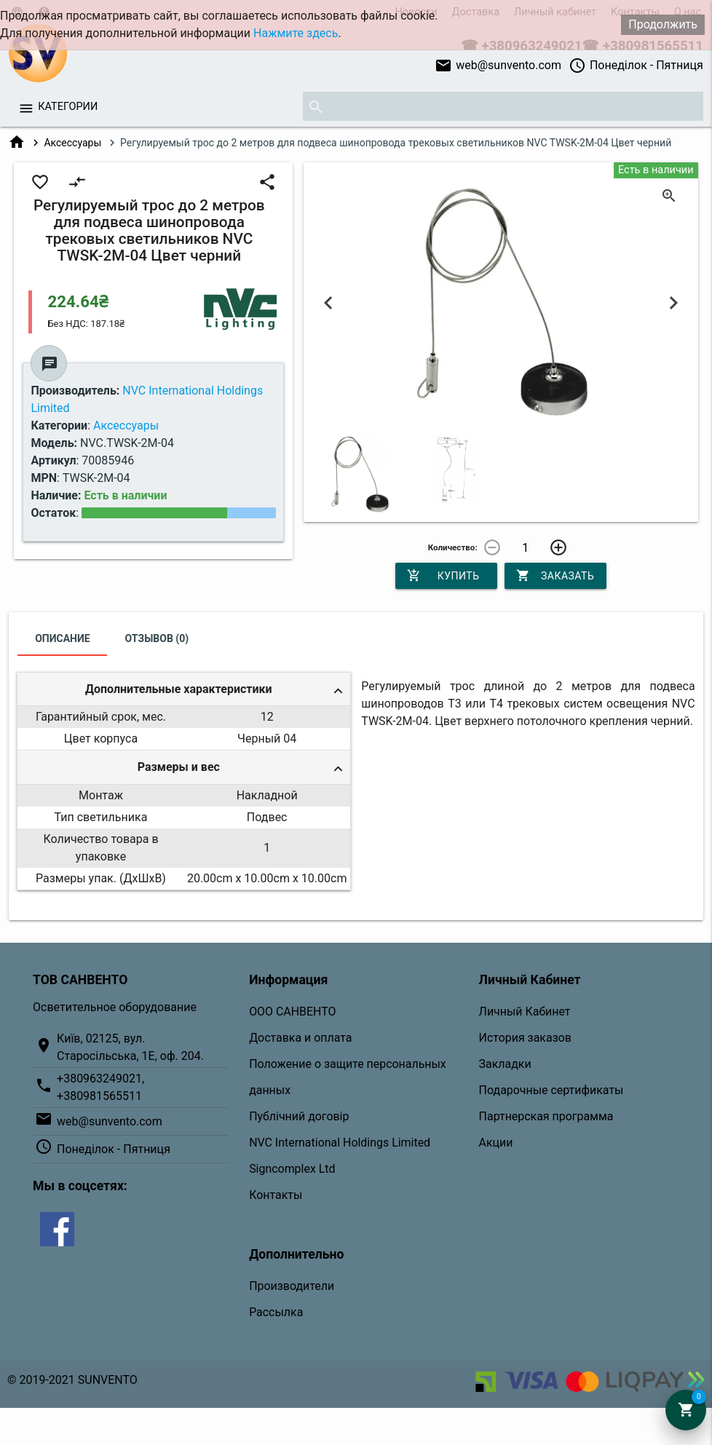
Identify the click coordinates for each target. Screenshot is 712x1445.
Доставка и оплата (300, 1038)
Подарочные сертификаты (551, 1090)
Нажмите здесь (295, 33)
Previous (328, 303)
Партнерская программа (546, 1116)
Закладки (505, 1064)
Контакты (275, 1195)
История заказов (525, 1038)
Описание (62, 638)
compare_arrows (77, 182)
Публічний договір (299, 1116)
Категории (68, 106)
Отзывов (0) (157, 638)
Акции (496, 1142)
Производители (291, 1286)
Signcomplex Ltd (292, 1169)
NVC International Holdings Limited (339, 1142)
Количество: (453, 547)
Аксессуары (72, 143)
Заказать (555, 576)
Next (673, 303)
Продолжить (662, 24)
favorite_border (40, 182)
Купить (443, 576)
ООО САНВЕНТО (292, 1011)
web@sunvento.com (498, 65)
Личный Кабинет (525, 1011)
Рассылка (276, 1312)
